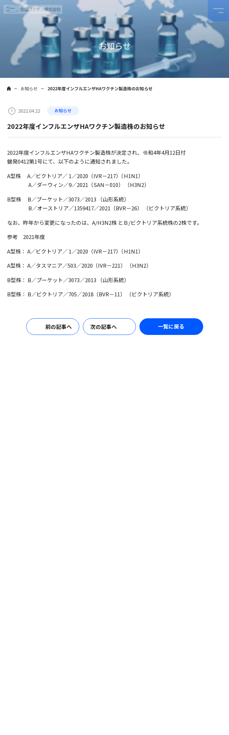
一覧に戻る (171, 326)
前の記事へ (58, 326)
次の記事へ (103, 326)
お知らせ (29, 88)
